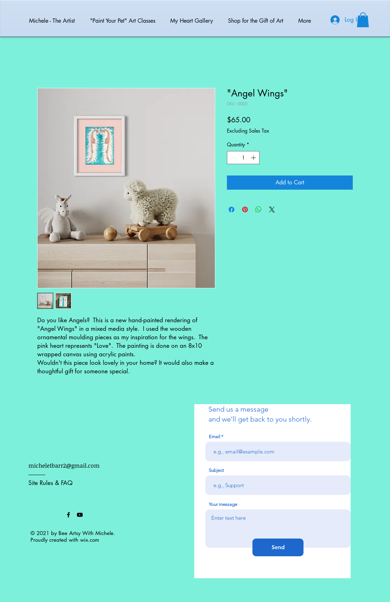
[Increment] (254, 157)
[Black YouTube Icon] (79, 514)
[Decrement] (232, 157)
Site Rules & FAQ (50, 483)
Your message (223, 504)
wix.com (89, 539)
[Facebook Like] (46, 514)
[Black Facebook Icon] (68, 514)
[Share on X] (272, 209)
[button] (363, 19)
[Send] (277, 547)
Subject (216, 470)
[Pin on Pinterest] (245, 209)
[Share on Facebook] (231, 209)
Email (214, 436)
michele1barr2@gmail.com (64, 465)
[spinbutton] (243, 157)
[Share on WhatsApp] (258, 209)
